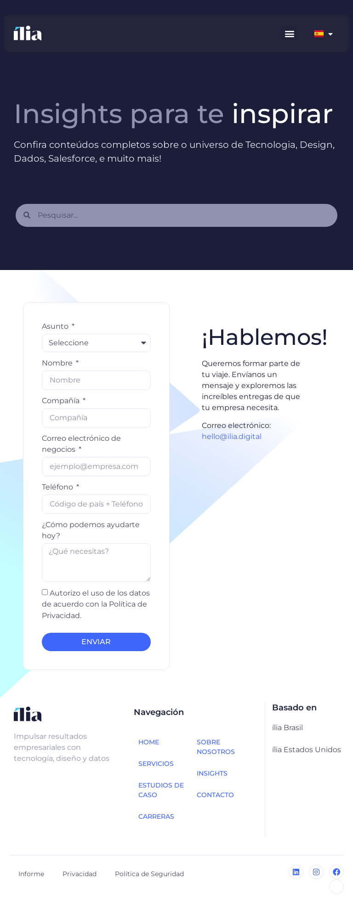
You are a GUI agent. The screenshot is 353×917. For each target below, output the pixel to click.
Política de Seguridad (149, 874)
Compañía (61, 400)
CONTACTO (215, 795)
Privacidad (80, 874)
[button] (289, 33)
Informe (31, 874)
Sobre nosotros (216, 747)
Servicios (156, 763)
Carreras (156, 816)
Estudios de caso (161, 790)
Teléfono (58, 487)
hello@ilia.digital (232, 436)
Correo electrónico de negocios (81, 444)
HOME (148, 742)
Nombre (58, 363)
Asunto (56, 326)
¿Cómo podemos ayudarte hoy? (91, 530)
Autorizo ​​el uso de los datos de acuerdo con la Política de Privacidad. (96, 604)
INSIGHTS (212, 773)
